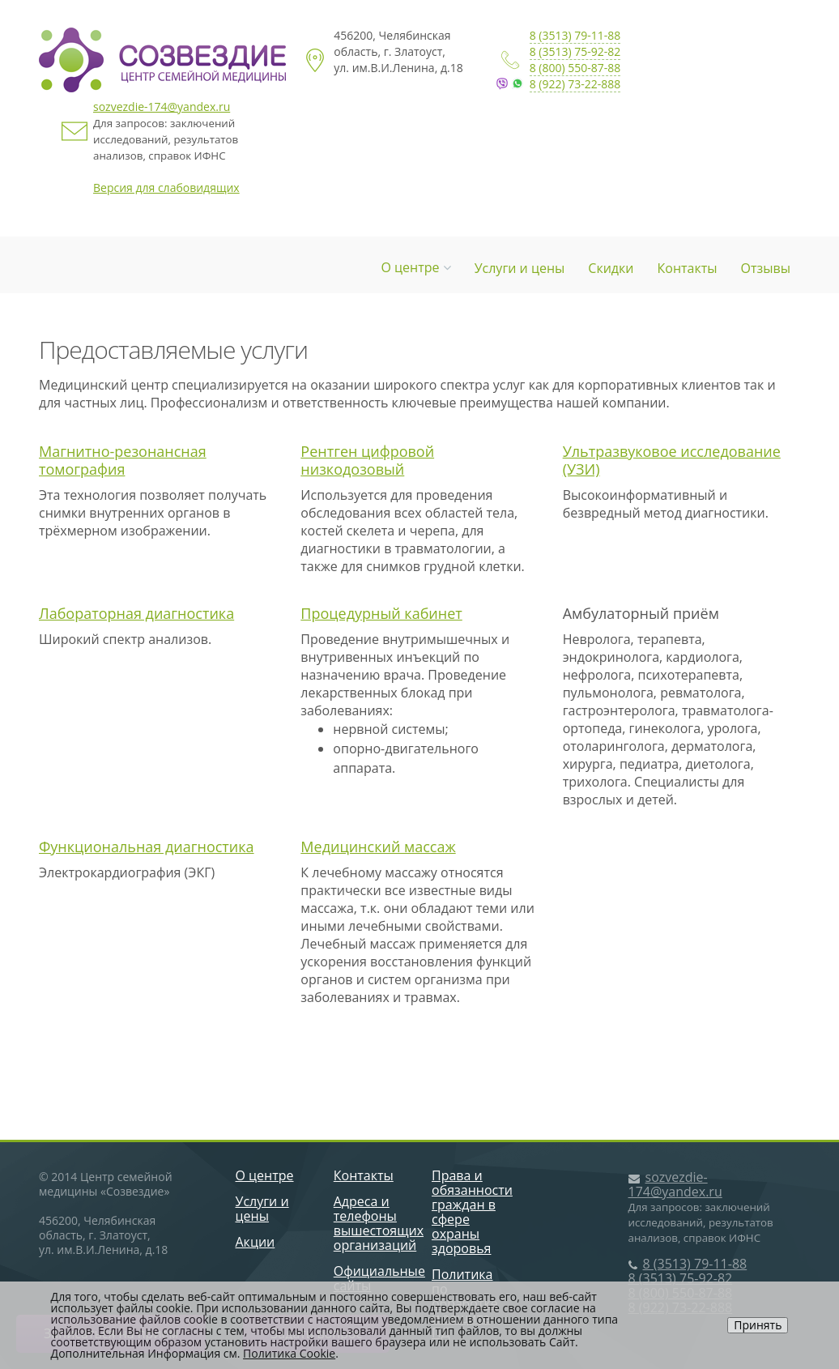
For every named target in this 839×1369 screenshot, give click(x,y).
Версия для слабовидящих (166, 187)
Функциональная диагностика (146, 846)
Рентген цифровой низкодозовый (367, 460)
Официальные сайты (379, 1278)
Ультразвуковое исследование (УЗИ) (672, 460)
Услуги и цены (520, 268)
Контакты (688, 268)
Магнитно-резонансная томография (123, 460)
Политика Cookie (289, 1353)
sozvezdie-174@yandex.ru (161, 106)
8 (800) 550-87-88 (575, 67)
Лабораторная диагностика (136, 613)
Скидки (610, 268)
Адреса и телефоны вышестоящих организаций (379, 1223)
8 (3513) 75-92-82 (575, 51)
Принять (758, 1325)
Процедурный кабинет (381, 613)
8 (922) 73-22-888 (575, 84)
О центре (415, 267)
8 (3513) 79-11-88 (575, 35)
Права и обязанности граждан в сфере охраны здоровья (472, 1211)
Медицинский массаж (377, 846)
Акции (255, 1242)
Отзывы (765, 268)
